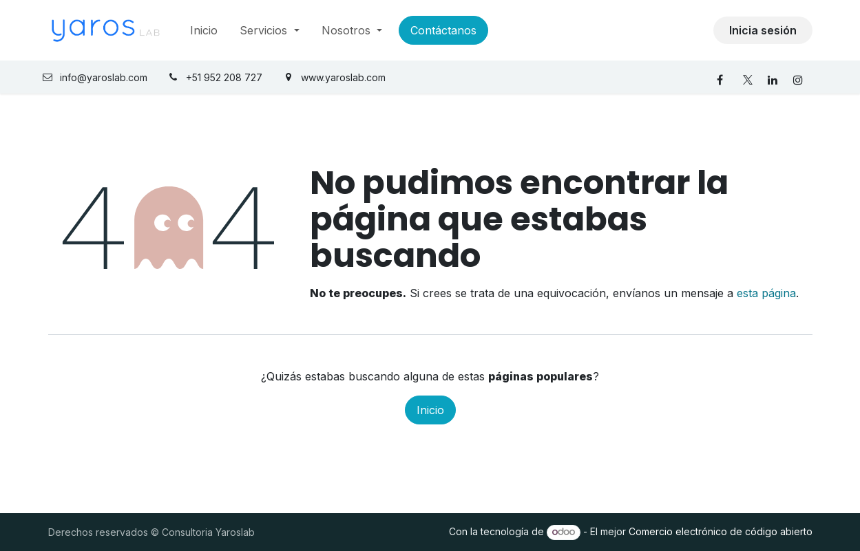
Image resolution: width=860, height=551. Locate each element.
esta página (766, 293)
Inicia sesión (763, 30)
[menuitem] (204, 30)
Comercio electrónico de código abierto (720, 531)
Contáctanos (443, 30)
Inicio (430, 410)
